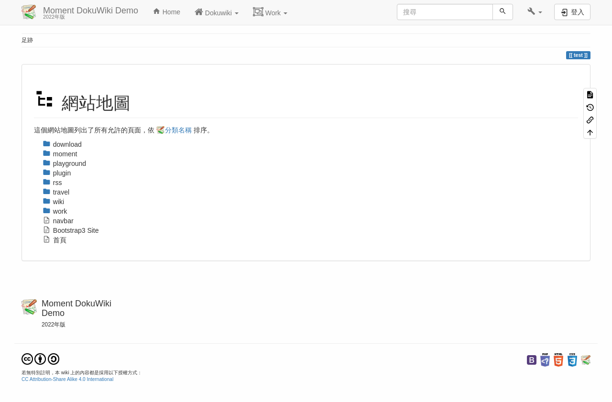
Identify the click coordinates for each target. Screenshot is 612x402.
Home (166, 11)
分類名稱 (178, 130)
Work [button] (270, 12)
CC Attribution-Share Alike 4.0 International (67, 379)
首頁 (54, 240)
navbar (58, 221)
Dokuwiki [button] (217, 12)
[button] (534, 12)
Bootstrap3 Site (71, 230)
